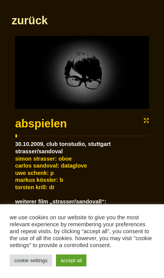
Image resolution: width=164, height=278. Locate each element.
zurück (29, 54)
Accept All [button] (71, 260)
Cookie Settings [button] (30, 260)
